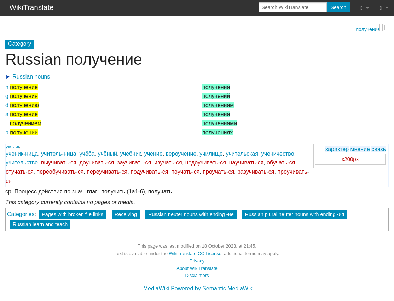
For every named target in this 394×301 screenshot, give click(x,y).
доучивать (93, 162)
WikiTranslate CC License (195, 253)
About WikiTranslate (196, 268)
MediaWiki (156, 288)
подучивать (145, 171)
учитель (51, 153)
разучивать (252, 171)
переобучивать (56, 171)
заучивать (130, 162)
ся (17, 146)
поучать (181, 171)
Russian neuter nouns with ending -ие (191, 214)
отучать (16, 171)
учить (10, 146)
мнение (360, 149)
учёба (87, 153)
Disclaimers (197, 275)
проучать (214, 171)
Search (338, 7)
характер (337, 149)
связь (378, 149)
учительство (22, 162)
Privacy (197, 260)
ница (31, 153)
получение (368, 28)
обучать (277, 162)
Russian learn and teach (40, 224)
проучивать (292, 171)
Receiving (126, 214)
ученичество (277, 153)
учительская (242, 153)
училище (210, 153)
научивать (242, 162)
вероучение (181, 153)
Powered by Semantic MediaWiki (212, 288)
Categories (20, 214)
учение (153, 153)
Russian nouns (31, 76)
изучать (164, 162)
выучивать (55, 162)
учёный (107, 153)
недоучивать (201, 162)
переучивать (103, 171)
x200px (350, 159)
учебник (130, 153)
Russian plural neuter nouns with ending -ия (294, 214)
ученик (14, 153)
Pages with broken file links (72, 214)
